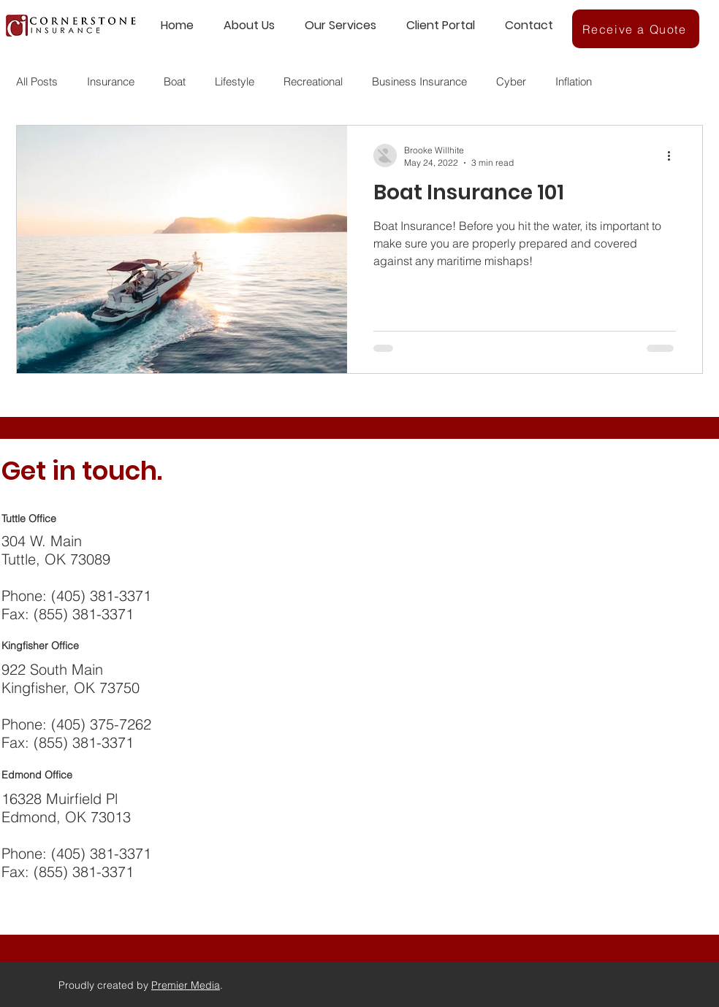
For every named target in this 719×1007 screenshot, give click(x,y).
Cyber (511, 81)
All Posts (37, 81)
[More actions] (673, 155)
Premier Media (185, 985)
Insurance (110, 81)
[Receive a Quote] (635, 28)
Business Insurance (419, 81)
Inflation (573, 81)
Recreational (313, 81)
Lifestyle (234, 81)
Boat (175, 81)
